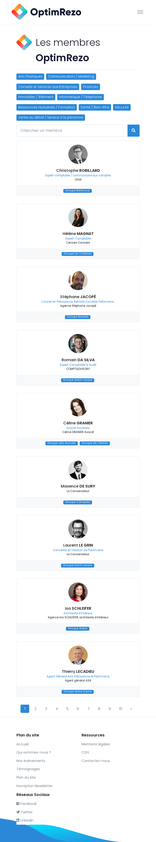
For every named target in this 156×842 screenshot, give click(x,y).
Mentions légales (96, 744)
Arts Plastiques (30, 76)
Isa (78, 608)
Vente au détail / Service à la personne (50, 117)
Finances (90, 87)
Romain (78, 360)
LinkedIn (25, 820)
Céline (78, 423)
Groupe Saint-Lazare (77, 380)
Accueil (22, 744)
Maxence (78, 486)
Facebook (26, 803)
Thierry (78, 671)
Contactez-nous (96, 760)
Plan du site (26, 777)
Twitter (24, 812)
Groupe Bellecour (77, 191)
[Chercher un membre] (72, 131)
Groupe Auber (77, 628)
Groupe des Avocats (61, 443)
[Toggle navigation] (140, 12)
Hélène (78, 233)
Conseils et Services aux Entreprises (47, 87)
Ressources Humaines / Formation (46, 107)
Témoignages (28, 769)
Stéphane (78, 297)
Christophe (78, 170)
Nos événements (30, 760)
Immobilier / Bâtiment (35, 97)
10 (120, 708)
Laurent (78, 545)
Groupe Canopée (77, 502)
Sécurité (122, 107)
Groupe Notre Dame (78, 692)
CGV (85, 752)
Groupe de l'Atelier (95, 443)
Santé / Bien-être (95, 107)
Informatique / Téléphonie (80, 97)
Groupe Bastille (77, 317)
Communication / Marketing (71, 76)
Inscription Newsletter (34, 785)
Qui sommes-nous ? (33, 752)
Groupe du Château (78, 254)
